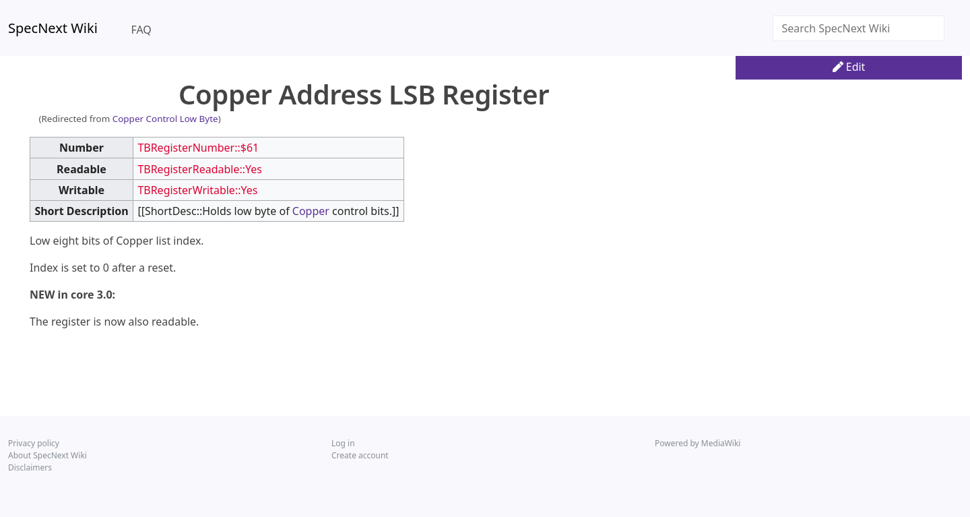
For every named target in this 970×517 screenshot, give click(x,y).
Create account (360, 455)
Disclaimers (30, 467)
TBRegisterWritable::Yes (197, 190)
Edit (849, 66)
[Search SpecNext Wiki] (858, 28)
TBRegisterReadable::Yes (199, 169)
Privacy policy (33, 443)
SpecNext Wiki (53, 28)
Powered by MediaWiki (697, 443)
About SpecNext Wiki (47, 455)
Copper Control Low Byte (165, 119)
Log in (343, 443)
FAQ (141, 29)
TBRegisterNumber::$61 (198, 147)
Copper (310, 211)
